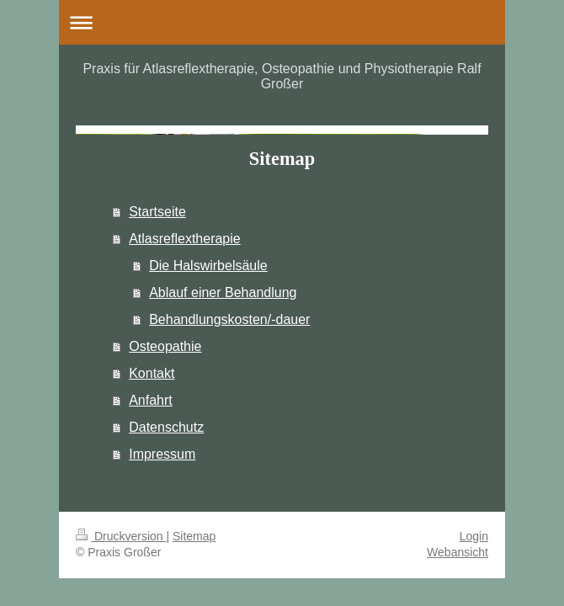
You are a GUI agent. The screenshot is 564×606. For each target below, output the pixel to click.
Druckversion (121, 536)
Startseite (157, 212)
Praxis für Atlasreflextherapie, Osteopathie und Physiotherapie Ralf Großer (281, 76)
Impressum (162, 454)
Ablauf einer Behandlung (222, 292)
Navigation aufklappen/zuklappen (282, 22)
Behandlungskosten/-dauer (229, 319)
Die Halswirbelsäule (208, 265)
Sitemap (194, 536)
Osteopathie (165, 346)
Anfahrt (151, 400)
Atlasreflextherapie (185, 238)
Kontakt (151, 373)
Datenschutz (166, 427)
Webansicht (457, 552)
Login (474, 536)
